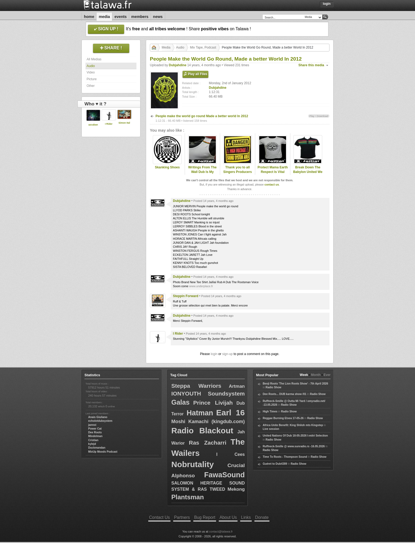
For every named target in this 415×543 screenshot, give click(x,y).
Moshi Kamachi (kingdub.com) (208, 421)
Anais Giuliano (97, 417)
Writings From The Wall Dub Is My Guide (202, 171)
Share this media (311, 65)
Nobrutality (192, 464)
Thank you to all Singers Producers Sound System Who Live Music (238, 174)
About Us (228, 517)
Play (311, 115)
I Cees (230, 454)
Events (120, 16)
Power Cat (95, 428)
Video (91, 72)
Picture (92, 79)
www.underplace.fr (201, 286)
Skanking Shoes (167, 167)
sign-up (227, 354)
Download (322, 115)
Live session (271, 428)
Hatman (200, 413)
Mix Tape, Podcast (203, 47)
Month (316, 375)
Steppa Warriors (196, 386)
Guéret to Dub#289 (275, 463)
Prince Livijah (213, 403)
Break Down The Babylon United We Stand (307, 171)
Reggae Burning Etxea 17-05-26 (283, 418)
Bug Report (204, 517)
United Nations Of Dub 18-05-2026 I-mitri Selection (295, 435)
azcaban (93, 124)
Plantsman (187, 497)
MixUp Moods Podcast (102, 451)
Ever (327, 375)
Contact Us (159, 517)
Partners (182, 517)
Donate (262, 517)
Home (89, 16)
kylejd (92, 443)
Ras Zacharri (207, 442)
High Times (270, 411)
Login (327, 4)
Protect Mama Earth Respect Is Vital (273, 169)
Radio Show (273, 387)
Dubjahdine (177, 65)
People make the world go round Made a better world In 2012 (201, 116)
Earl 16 (230, 412)
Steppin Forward (185, 296)
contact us (271, 184)
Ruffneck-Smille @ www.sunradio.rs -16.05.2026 (294, 446)
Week (304, 375)
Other (91, 86)
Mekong (236, 489)
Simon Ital (124, 122)
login (214, 354)
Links (246, 517)
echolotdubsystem (100, 420)
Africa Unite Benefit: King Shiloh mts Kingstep (293, 425)
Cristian (93, 440)
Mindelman (95, 436)
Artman (237, 386)
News (158, 16)
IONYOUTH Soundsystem (208, 393)
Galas (180, 402)
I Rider (108, 124)
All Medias (94, 59)
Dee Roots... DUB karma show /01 (284, 394)
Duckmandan (96, 447)
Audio (91, 66)
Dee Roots (95, 432)
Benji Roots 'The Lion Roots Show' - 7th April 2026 (295, 383)
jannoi (92, 424)
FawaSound (224, 475)
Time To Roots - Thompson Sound (285, 456)
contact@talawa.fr (221, 531)
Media (104, 16)
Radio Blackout (202, 430)
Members (140, 16)
